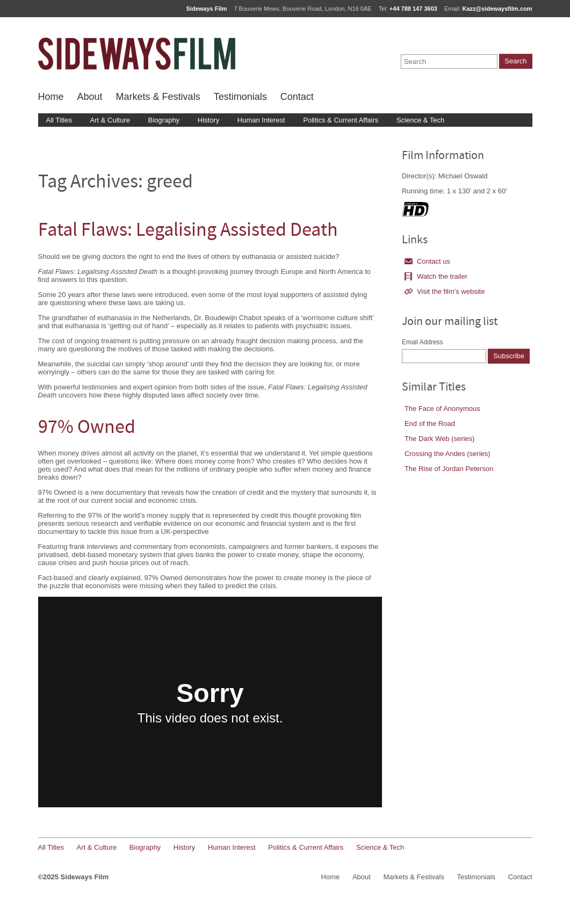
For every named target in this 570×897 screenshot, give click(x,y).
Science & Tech (420, 120)
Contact (297, 96)
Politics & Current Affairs (340, 120)
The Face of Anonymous (442, 408)
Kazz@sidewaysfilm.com (497, 8)
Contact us (427, 261)
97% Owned (86, 428)
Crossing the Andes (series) (447, 454)
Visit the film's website (445, 291)
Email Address (422, 342)
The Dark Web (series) (440, 439)
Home (51, 96)
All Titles (59, 120)
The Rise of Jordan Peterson (449, 469)
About (90, 96)
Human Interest (261, 120)
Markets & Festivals (158, 96)
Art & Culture (110, 120)
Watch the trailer (436, 276)
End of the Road (430, 423)
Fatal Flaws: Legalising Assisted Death (188, 231)
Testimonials (240, 96)
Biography (164, 120)
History (208, 120)
